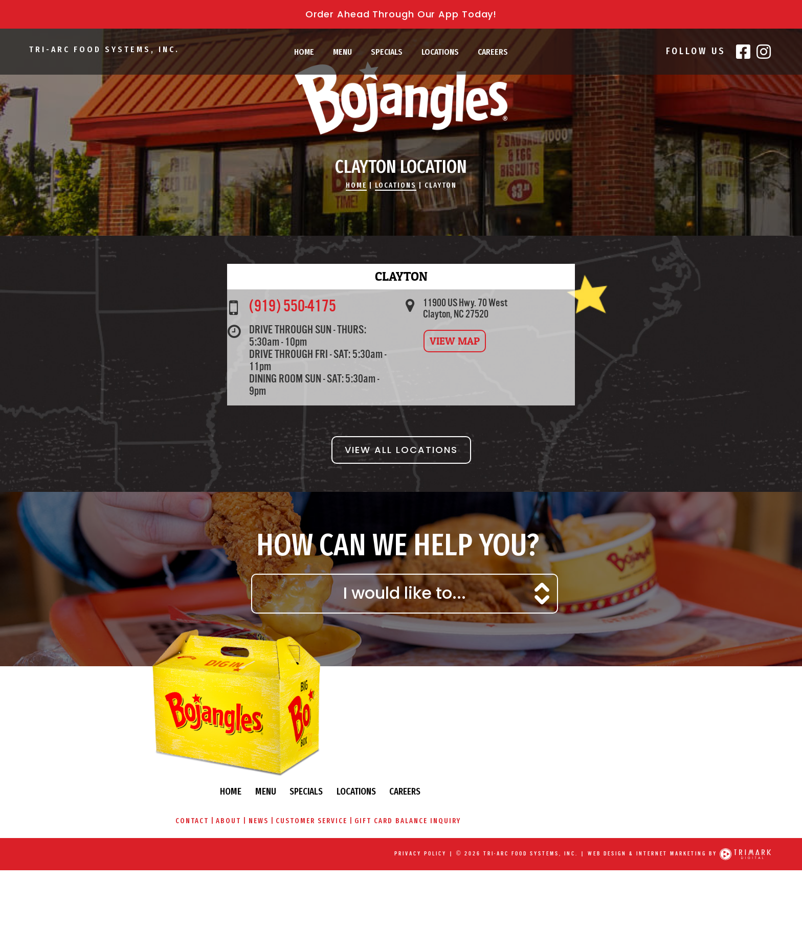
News (461, 794)
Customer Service (515, 794)
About (430, 794)
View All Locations (401, 498)
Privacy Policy (418, 845)
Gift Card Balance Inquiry (612, 794)
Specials (387, 52)
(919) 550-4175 (301, 351)
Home (304, 52)
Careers (493, 52)
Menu (342, 52)
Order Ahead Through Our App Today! (401, 14)
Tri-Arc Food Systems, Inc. (108, 51)
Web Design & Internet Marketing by (651, 845)
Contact (393, 794)
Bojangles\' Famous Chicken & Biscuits (401, 120)
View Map (458, 389)
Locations (440, 52)
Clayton (444, 225)
